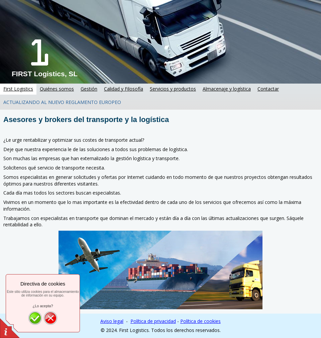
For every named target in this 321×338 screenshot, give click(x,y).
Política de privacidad (153, 321)
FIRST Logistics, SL (45, 74)
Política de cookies (200, 321)
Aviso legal (111, 321)
